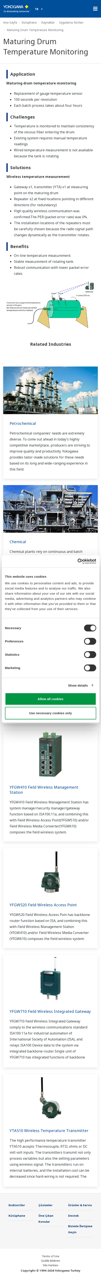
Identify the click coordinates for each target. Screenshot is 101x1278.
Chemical (18, 541)
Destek (73, 1216)
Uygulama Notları (71, 22)
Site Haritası (50, 1265)
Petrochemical (23, 423)
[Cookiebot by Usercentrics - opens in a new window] (77, 561)
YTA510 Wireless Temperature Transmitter (49, 1130)
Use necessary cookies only (50, 713)
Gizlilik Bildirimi (50, 1261)
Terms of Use (50, 1256)
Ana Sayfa (10, 22)
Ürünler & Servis (80, 1205)
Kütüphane (29, 22)
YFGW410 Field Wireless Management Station (44, 790)
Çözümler (45, 1205)
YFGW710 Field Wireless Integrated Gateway (50, 1011)
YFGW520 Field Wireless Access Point (43, 904)
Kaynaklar (48, 22)
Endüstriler (17, 1205)
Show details (78, 685)
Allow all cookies (50, 699)
